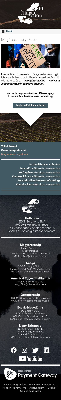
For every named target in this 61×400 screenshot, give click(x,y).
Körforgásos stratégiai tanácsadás (39, 173)
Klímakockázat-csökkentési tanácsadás (36, 177)
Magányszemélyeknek (14, 154)
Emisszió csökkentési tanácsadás (40, 169)
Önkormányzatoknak (13, 150)
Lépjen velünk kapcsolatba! (30, 105)
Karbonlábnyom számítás (22, 93)
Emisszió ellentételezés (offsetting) (39, 181)
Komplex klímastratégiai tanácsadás (38, 185)
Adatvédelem (36, 388)
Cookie (51, 388)
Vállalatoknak (9, 146)
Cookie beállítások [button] (30, 391)
